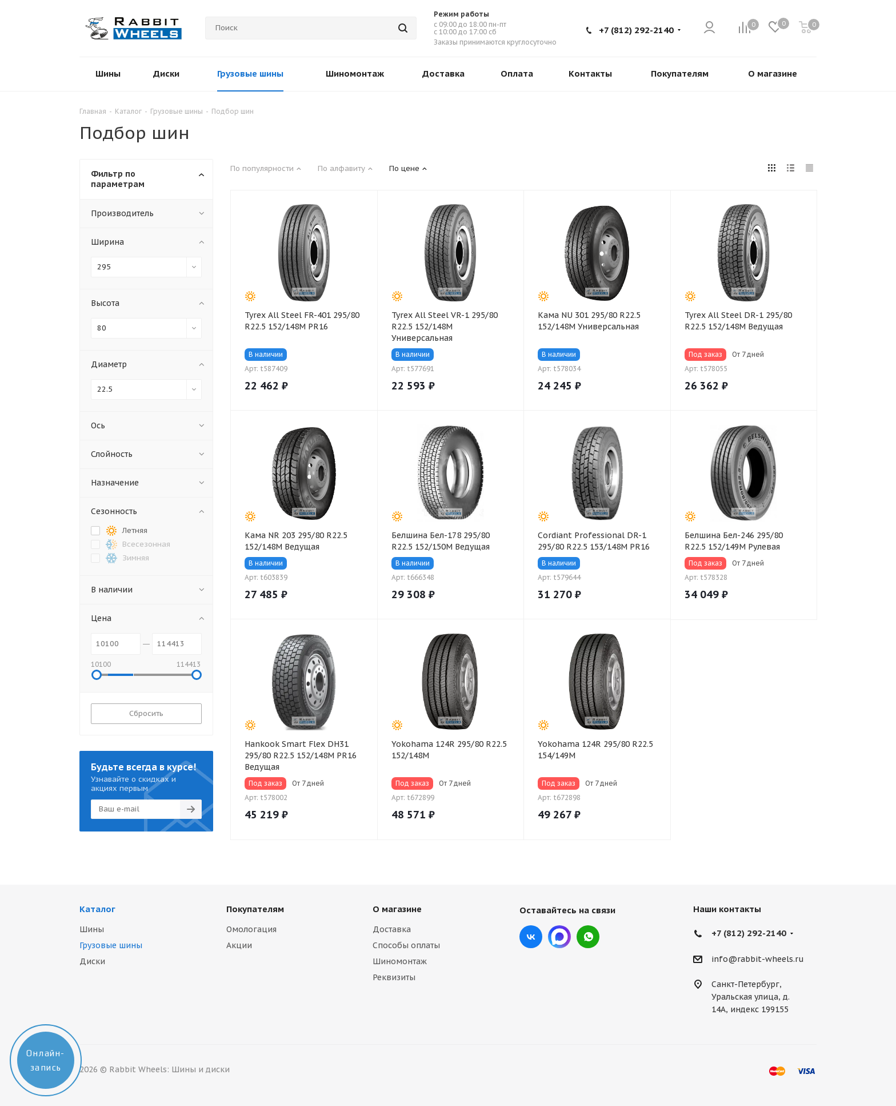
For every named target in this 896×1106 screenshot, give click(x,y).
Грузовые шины (110, 945)
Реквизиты (394, 977)
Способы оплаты (406, 945)
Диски (92, 961)
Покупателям (255, 909)
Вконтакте (530, 936)
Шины (91, 929)
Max (559, 936)
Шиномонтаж (400, 961)
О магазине (397, 909)
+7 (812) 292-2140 (636, 30)
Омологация (251, 929)
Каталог (97, 909)
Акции (239, 945)
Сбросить (146, 713)
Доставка (392, 929)
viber (588, 936)
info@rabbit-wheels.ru (757, 959)
